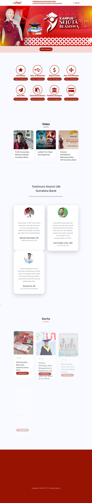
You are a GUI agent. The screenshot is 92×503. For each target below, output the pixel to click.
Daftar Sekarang (46, 49)
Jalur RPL (21, 96)
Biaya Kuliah (54, 76)
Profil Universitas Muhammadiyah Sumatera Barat (22, 154)
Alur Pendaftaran (71, 76)
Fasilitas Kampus (54, 96)
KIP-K (71, 96)
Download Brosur (37, 96)
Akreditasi (20, 76)
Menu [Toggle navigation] (76, 3)
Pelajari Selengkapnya (20, 79)
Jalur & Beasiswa (37, 76)
